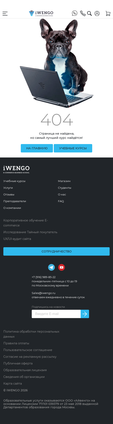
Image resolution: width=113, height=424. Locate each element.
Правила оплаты (16, 343)
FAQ (61, 201)
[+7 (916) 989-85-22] (82, 13)
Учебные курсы (14, 181)
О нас (62, 194)
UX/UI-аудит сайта (17, 239)
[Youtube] (61, 267)
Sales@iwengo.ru (43, 293)
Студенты (64, 187)
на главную (36, 148)
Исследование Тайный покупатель (30, 232)
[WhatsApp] (74, 12)
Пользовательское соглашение (27, 350)
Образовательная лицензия (25, 370)
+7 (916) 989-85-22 (43, 277)
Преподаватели (14, 201)
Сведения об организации (24, 377)
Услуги (8, 187)
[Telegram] (51, 267)
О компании (12, 207)
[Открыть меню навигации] (5, 13)
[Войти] (97, 13)
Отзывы (8, 194)
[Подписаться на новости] (85, 314)
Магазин (64, 181)
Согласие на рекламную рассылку (29, 357)
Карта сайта (12, 383)
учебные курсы (73, 148)
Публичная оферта (18, 363)
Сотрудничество (57, 251)
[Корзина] (108, 13)
